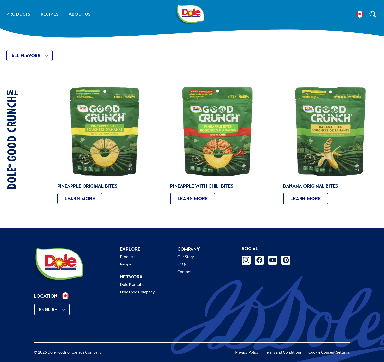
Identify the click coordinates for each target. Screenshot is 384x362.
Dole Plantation (133, 284)
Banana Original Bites (310, 186)
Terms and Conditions (283, 352)
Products (18, 14)
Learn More (80, 198)
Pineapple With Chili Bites (201, 186)
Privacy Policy (247, 352)
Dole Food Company (137, 292)
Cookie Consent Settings (329, 352)
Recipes (50, 14)
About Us (80, 14)
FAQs (182, 264)
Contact (184, 271)
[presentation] (104, 131)
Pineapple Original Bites (87, 186)
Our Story (185, 256)
